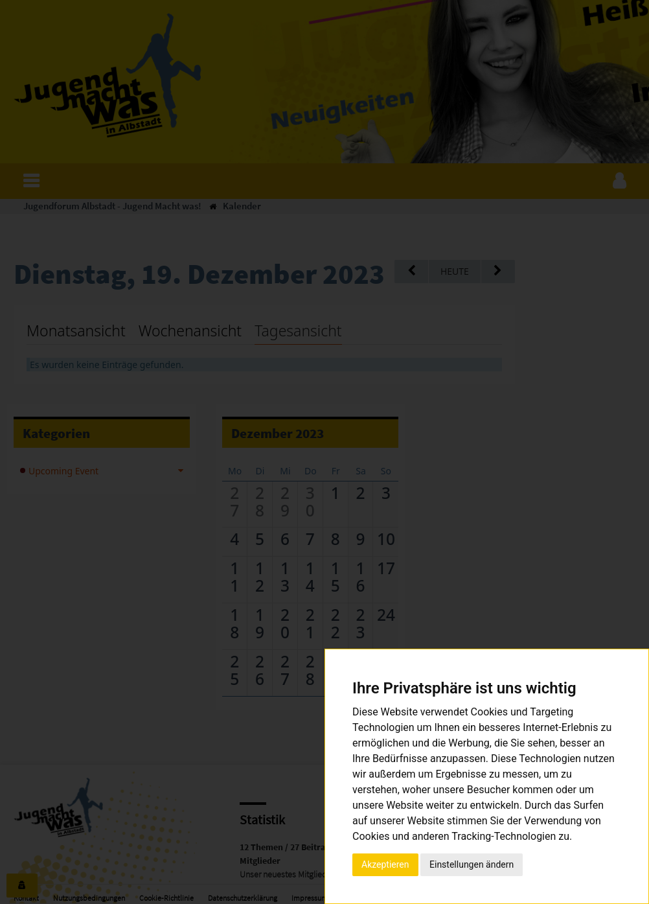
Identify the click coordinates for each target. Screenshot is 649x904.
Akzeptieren (385, 864)
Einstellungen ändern (471, 864)
